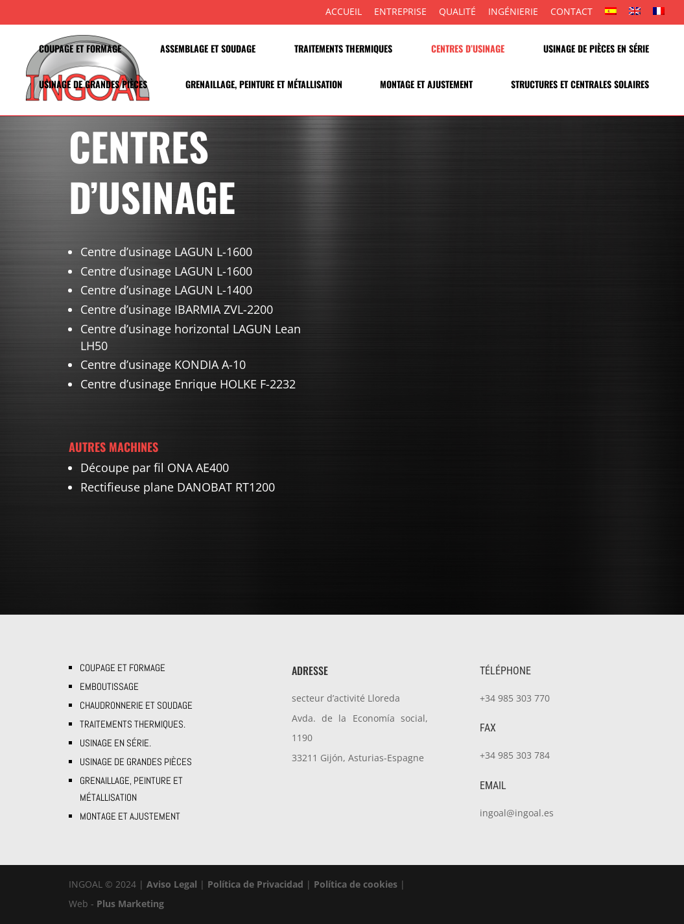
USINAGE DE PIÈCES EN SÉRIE (596, 49)
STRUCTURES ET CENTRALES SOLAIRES (580, 85)
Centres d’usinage (467, 49)
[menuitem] (611, 15)
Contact (571, 12)
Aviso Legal (172, 884)
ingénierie (513, 12)
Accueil (343, 12)
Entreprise (400, 12)
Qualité (457, 12)
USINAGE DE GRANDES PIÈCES (93, 85)
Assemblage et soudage (207, 49)
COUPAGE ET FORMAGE (80, 49)
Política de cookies (355, 884)
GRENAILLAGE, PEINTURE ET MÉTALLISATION (263, 85)
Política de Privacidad (255, 884)
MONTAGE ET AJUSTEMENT (426, 85)
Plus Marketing (130, 903)
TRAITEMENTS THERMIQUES (343, 49)
